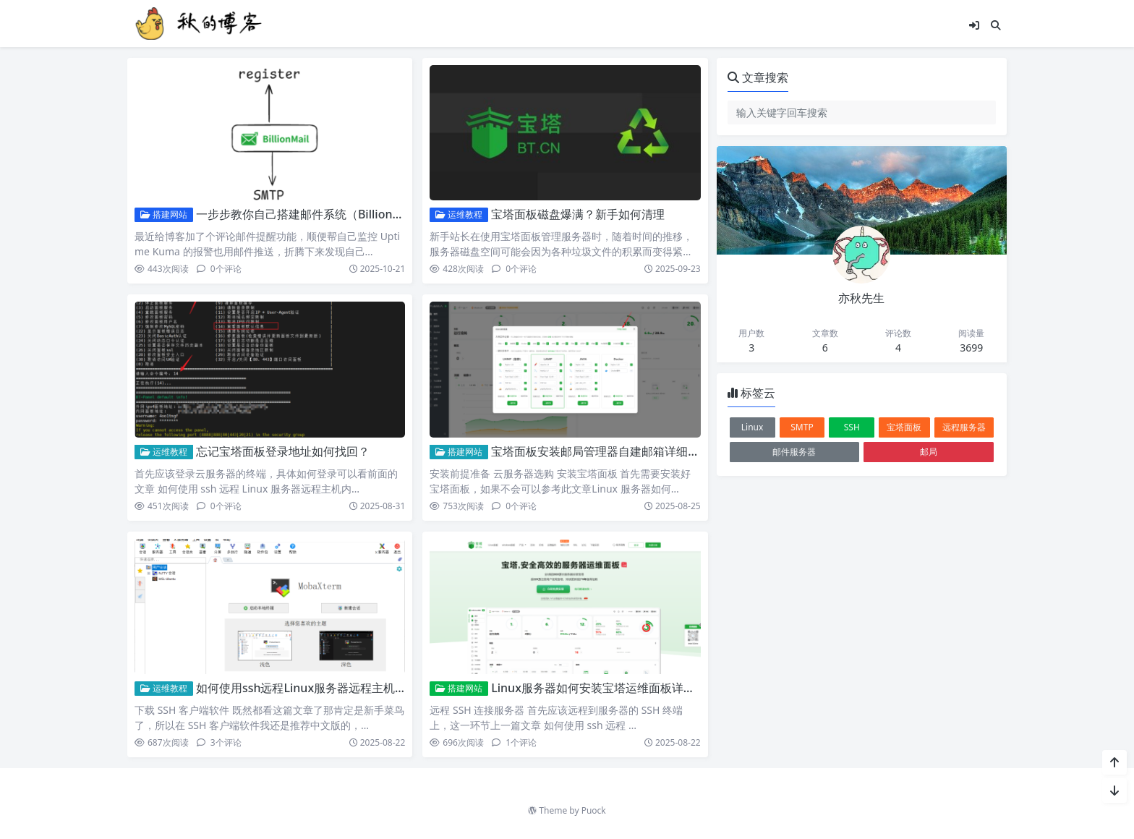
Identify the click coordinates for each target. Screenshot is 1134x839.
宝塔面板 (904, 427)
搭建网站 (163, 214)
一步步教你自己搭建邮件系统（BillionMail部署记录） (335, 214)
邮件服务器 (794, 452)
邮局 (928, 452)
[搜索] (996, 24)
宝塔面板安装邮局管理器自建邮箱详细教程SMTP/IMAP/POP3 (650, 451)
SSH (852, 427)
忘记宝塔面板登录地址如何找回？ (283, 451)
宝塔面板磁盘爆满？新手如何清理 (578, 214)
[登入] (974, 24)
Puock (593, 810)
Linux (752, 427)
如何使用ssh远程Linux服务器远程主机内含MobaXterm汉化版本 (363, 688)
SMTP (801, 427)
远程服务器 (964, 427)
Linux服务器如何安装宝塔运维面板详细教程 (604, 688)
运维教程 (458, 214)
